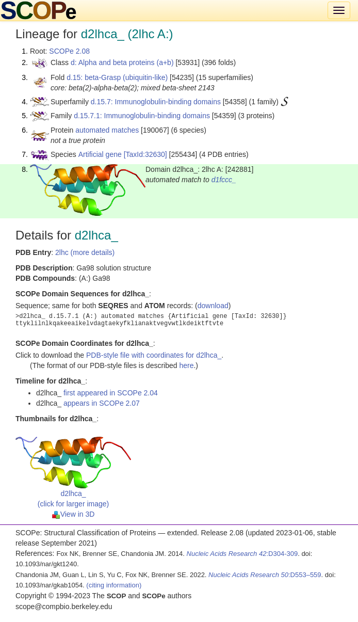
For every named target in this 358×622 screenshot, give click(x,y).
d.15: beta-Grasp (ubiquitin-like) (117, 77)
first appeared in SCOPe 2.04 (110, 393)
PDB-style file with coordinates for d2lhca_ (153, 355)
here (186, 365)
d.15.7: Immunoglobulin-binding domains (156, 102)
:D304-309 (242, 553)
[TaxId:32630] (145, 154)
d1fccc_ (223, 180)
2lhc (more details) (85, 252)
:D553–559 (264, 575)
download (213, 305)
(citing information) (113, 585)
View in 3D (73, 514)
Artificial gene (100, 154)
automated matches (107, 130)
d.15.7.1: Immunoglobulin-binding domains (142, 115)
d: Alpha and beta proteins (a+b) (122, 62)
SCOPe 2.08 (69, 51)
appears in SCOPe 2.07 (101, 403)
